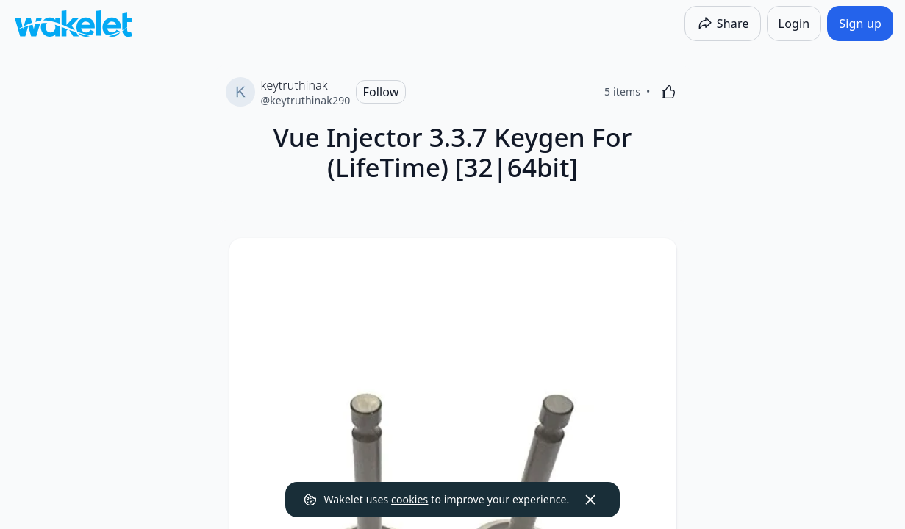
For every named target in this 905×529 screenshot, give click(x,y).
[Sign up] (860, 23)
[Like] (668, 92)
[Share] (722, 23)
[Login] (794, 23)
